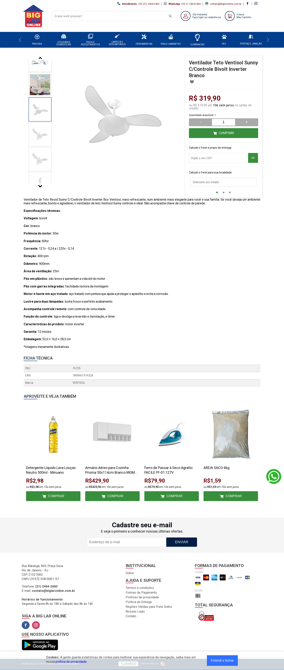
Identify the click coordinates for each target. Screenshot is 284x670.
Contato (131, 616)
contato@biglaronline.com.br (225, 4)
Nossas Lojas (135, 611)
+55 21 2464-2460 (191, 4)
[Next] (268, 39)
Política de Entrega (139, 602)
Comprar (226, 133)
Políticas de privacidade (142, 597)
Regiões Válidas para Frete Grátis (149, 607)
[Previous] (20, 39)
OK (253, 157)
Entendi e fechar (222, 660)
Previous (40, 58)
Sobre (130, 573)
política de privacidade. (71, 662)
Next (40, 186)
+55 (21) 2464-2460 (148, 4)
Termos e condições (140, 588)
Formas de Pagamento (141, 592)
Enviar (181, 542)
